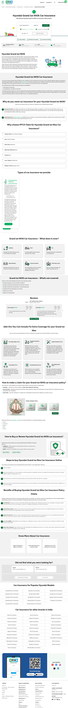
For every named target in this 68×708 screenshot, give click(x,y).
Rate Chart (37, 681)
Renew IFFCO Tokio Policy (40, 662)
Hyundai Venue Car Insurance (12, 568)
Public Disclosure (14, 690)
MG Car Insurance (56, 618)
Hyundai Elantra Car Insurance (34, 577)
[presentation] (62, 288)
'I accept (27, 29)
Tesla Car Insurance (12, 625)
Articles (20, 679)
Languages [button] (48, 2)
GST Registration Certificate (9, 691)
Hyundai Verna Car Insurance (56, 568)
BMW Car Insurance (34, 615)
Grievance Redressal (6, 690)
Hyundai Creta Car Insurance (12, 574)
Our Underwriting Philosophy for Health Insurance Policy (36, 691)
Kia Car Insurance (34, 602)
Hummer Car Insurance (56, 602)
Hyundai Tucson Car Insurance (56, 574)
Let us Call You (45, 554)
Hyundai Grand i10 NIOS (34, 571)
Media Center (4, 675)
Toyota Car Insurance (12, 599)
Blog (19, 681)
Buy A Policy (21, 39)
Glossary (19, 690)
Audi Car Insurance (12, 602)
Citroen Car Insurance (12, 621)
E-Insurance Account (59, 691)
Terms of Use (58, 690)
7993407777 (54, 666)
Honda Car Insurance (11, 595)
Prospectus (37, 672)
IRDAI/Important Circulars (20, 691)
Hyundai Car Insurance (12, 612)
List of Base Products (39, 685)
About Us (4, 662)
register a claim (16, 397)
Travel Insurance (22, 668)
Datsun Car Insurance (56, 592)
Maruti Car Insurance (11, 592)
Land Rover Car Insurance (34, 612)
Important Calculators (23, 683)
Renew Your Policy (45, 39)
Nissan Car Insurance (34, 605)
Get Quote (45, 25)
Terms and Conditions (29, 29)
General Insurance (22, 662)
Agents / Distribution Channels (8, 673)
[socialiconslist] (52, 676)
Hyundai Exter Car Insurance (34, 574)
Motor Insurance (22, 664)
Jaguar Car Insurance (12, 608)
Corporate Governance (40, 690)
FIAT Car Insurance (34, 608)
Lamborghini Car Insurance (34, 618)
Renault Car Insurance (34, 595)
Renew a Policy (16, 429)
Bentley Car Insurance (34, 621)
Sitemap (63, 690)
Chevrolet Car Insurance (56, 605)
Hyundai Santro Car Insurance (11, 577)
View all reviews (34, 296)
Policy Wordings (38, 670)
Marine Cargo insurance (23, 672)
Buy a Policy (6, 205)
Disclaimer (47, 690)
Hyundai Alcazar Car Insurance (12, 571)
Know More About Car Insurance (34, 513)
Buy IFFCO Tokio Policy (39, 664)
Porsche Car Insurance (12, 605)
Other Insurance (22, 675)
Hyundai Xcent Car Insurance (12, 581)
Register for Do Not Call (26, 690)
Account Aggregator (33, 693)
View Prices (55, 390)
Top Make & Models (22, 685)
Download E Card (38, 675)
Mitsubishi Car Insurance (12, 615)
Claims (36, 666)
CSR (3, 671)
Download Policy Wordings (23, 554)
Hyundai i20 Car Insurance (34, 568)
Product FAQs (21, 677)
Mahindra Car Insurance (56, 595)
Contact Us (54, 662)
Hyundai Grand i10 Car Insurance (34, 581)
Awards (3, 669)
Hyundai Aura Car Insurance (56, 571)
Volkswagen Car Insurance (12, 618)
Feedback (33, 690)
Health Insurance (22, 666)
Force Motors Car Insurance (56, 615)
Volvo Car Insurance (56, 612)
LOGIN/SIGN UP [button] (61, 2)
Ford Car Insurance (34, 592)
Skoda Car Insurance (34, 599)
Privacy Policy (52, 690)
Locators (37, 679)
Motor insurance (17, 117)
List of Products (38, 683)
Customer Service (38, 668)
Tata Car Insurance (56, 608)
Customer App (38, 677)
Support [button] (42, 2)
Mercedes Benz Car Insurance (34, 625)
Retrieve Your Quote (32, 39)
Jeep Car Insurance (56, 621)
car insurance (25, 82)
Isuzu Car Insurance (56, 599)
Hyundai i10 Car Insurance (56, 577)
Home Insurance (22, 670)
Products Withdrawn (50, 691)
